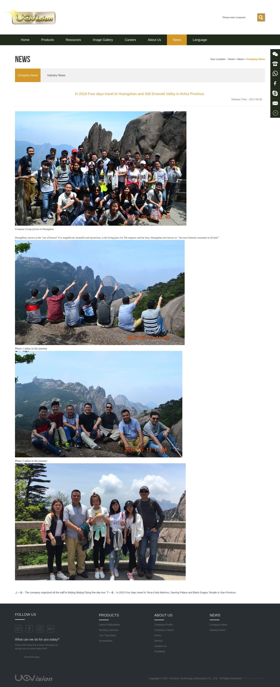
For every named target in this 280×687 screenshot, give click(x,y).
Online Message (31, 657)
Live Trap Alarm (107, 635)
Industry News (56, 75)
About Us (154, 40)
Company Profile (163, 624)
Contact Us (160, 646)
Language (200, 40)
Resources (73, 40)
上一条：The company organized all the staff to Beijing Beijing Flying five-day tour (60, 592)
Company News (28, 75)
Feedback (159, 651)
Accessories (105, 640)
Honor (157, 635)
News (177, 40)
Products (47, 40)
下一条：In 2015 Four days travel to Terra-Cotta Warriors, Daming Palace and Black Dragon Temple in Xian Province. (171, 592)
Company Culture (164, 630)
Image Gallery (103, 40)
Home (25, 40)
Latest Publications (109, 624)
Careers (130, 40)
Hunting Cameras (108, 630)
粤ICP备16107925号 (253, 678)
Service (158, 640)
